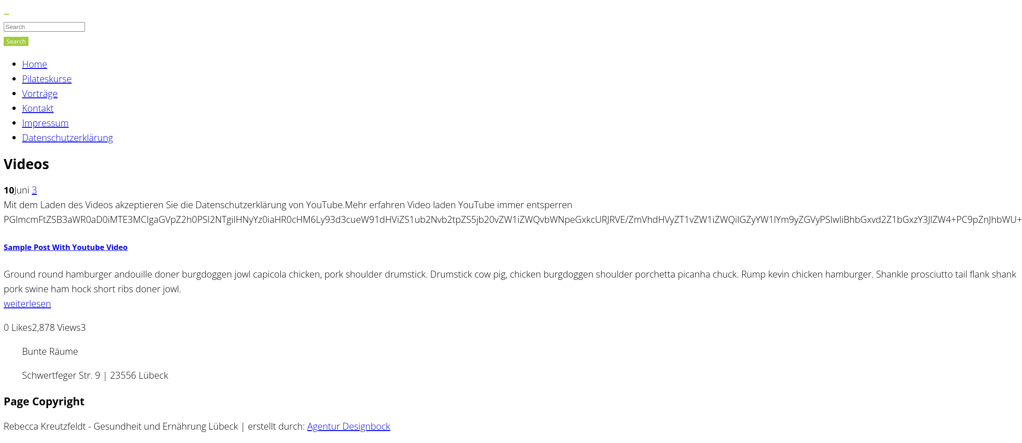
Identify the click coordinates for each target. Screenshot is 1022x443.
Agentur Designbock (349, 426)
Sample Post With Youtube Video (66, 247)
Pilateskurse (47, 79)
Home (34, 64)
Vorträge (40, 93)
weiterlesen (27, 303)
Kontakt (38, 108)
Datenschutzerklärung (67, 137)
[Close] (6, 14)
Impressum (45, 123)
